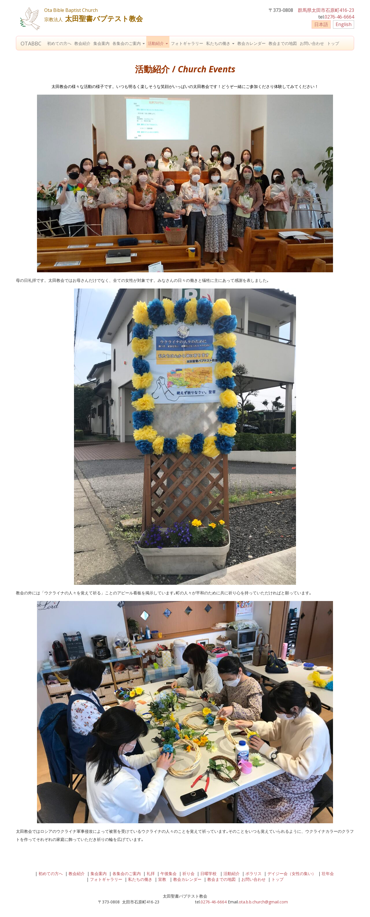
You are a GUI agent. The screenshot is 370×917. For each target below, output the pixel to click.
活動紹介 (158, 43)
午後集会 (168, 873)
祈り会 (188, 873)
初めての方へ (59, 43)
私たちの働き (220, 43)
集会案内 (101, 43)
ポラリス (253, 873)
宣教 (162, 879)
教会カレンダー (251, 43)
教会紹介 (82, 43)
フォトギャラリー (187, 43)
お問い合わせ (312, 43)
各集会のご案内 (128, 43)
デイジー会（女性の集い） (291, 873)
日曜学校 (208, 873)
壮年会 (328, 873)
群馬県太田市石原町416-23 (326, 10)
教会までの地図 (283, 43)
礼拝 (151, 873)
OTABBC (31, 43)
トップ (333, 43)
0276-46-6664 (339, 17)
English (344, 24)
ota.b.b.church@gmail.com (263, 902)
